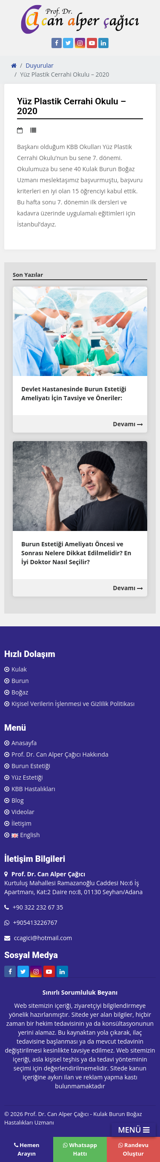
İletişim (21, 823)
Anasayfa (24, 743)
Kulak (19, 669)
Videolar (22, 812)
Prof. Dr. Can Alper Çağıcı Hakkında (60, 754)
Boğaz (19, 692)
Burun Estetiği (30, 766)
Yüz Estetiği (27, 777)
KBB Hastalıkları (33, 789)
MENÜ (133, 1130)
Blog (17, 800)
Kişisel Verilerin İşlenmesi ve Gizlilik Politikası (72, 704)
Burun (20, 681)
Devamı (128, 424)
